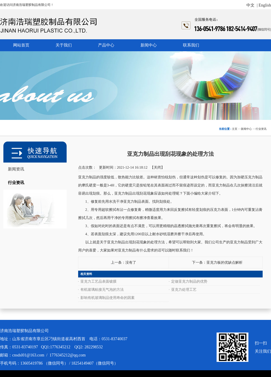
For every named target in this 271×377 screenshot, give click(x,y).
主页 (234, 128)
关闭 (157, 167)
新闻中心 (246, 128)
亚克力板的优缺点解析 (224, 262)
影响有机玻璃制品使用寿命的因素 (107, 298)
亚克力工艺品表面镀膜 (98, 281)
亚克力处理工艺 (183, 289)
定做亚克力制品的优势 (189, 281)
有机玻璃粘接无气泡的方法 (102, 289)
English (265, 5)
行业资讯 (261, 128)
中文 (250, 5)
